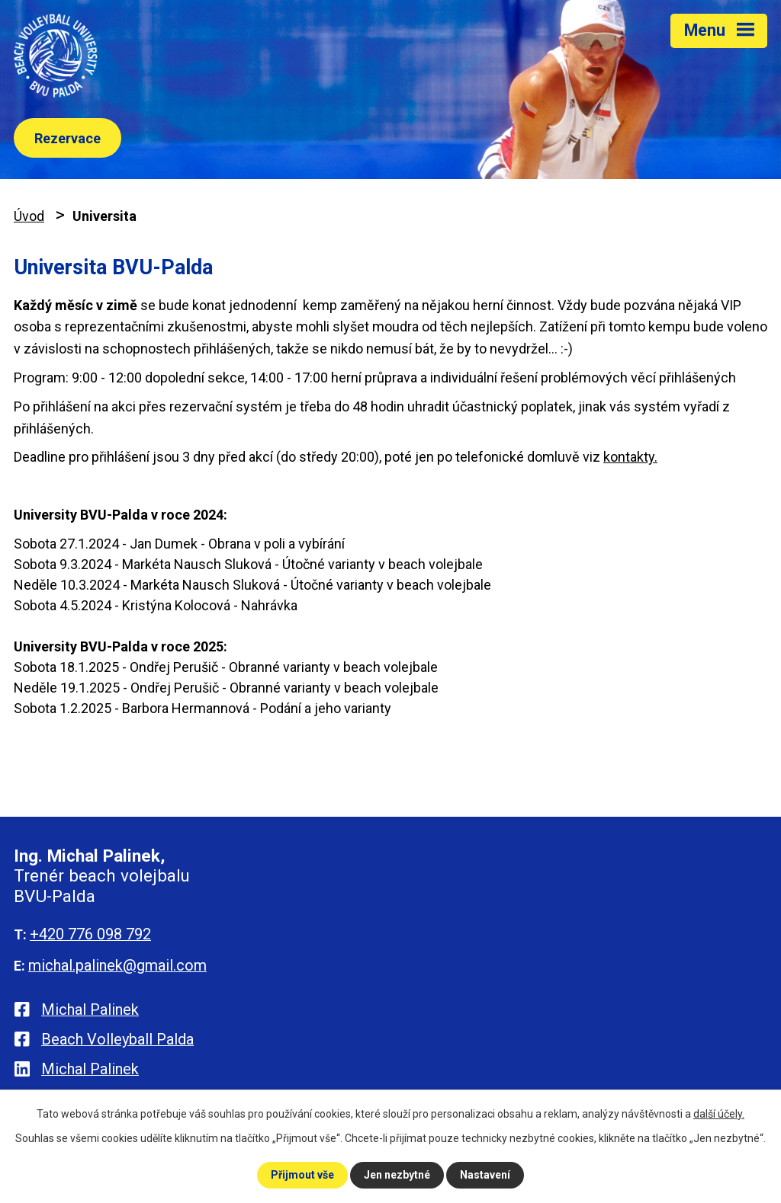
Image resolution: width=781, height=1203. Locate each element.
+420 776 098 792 (90, 934)
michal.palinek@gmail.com (117, 965)
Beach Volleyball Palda (117, 1039)
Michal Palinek (90, 1009)
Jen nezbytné (397, 1175)
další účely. (718, 1114)
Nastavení (485, 1175)
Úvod (29, 216)
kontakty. (630, 457)
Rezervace (67, 138)
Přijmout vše (302, 1175)
